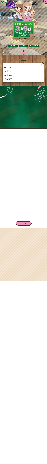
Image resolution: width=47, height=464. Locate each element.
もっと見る (23, 216)
